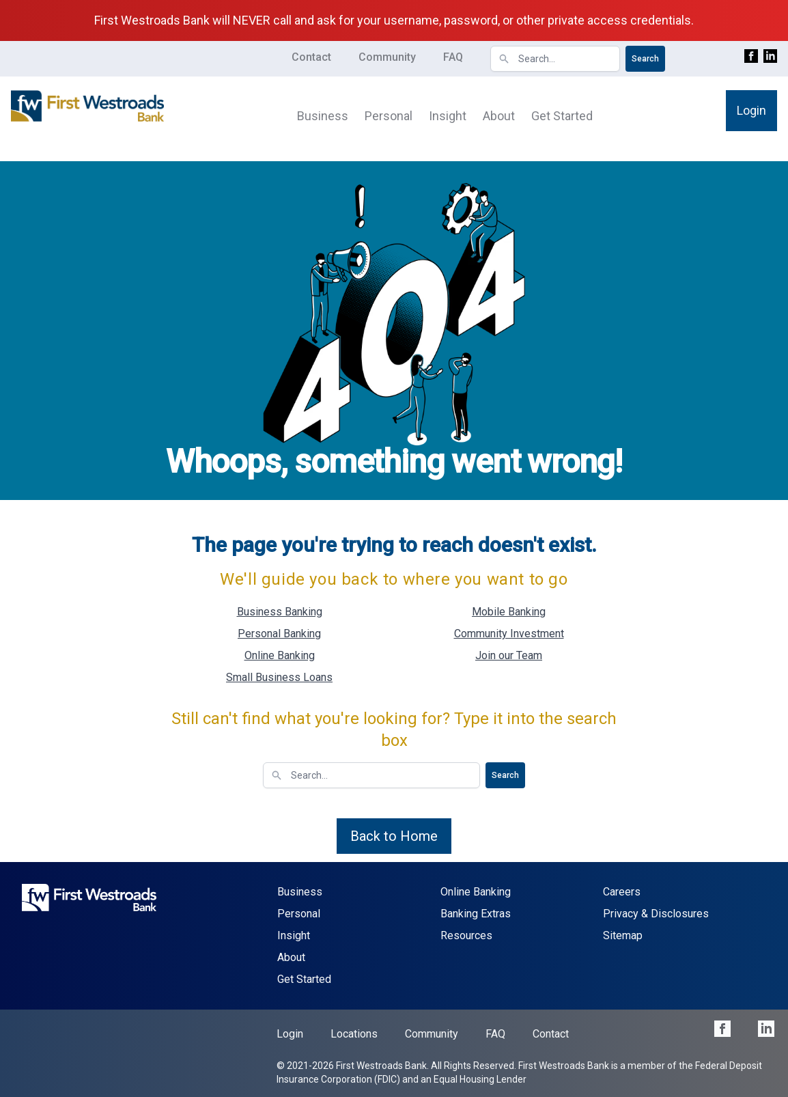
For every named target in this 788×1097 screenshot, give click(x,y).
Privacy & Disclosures (656, 913)
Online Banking (279, 655)
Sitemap (623, 935)
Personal (388, 116)
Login (751, 110)
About (499, 116)
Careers (622, 891)
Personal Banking (279, 633)
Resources (466, 935)
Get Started (562, 116)
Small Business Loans (279, 677)
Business (322, 116)
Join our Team (508, 655)
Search (645, 59)
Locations (354, 1033)
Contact (311, 57)
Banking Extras (475, 913)
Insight (447, 116)
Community (387, 57)
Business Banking (279, 611)
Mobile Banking (509, 611)
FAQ (453, 57)
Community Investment (509, 633)
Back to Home (394, 836)
